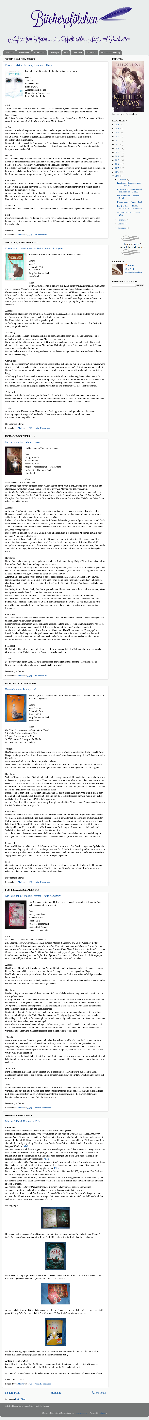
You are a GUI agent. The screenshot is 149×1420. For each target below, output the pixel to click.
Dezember (122, 179)
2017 (117, 160)
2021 (117, 144)
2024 (117, 132)
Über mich (77, 52)
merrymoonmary (82, 1413)
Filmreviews (39, 52)
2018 (117, 156)
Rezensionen (23, 52)
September (122, 228)
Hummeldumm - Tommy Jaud (20, 689)
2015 (117, 168)
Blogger (103, 1413)
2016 (117, 164)
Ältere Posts (99, 1392)
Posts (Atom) (20, 1399)
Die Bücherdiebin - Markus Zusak (22, 442)
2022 (117, 140)
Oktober (121, 224)
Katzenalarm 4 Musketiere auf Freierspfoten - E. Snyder (34, 248)
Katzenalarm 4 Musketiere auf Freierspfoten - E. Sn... (129, 190)
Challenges (54, 52)
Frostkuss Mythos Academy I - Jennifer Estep (28, 65)
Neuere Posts (12, 1392)
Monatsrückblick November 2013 (22, 1121)
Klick (26, 1146)
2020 (117, 148)
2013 (117, 176)
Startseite (10, 52)
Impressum (91, 52)
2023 (117, 136)
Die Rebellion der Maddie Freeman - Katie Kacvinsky (32, 895)
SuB (66, 52)
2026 (117, 125)
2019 (117, 152)
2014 (117, 172)
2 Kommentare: (41, 234)
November (122, 220)
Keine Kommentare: (43, 428)
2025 (117, 129)
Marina (131, 265)
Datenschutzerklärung (110, 52)
